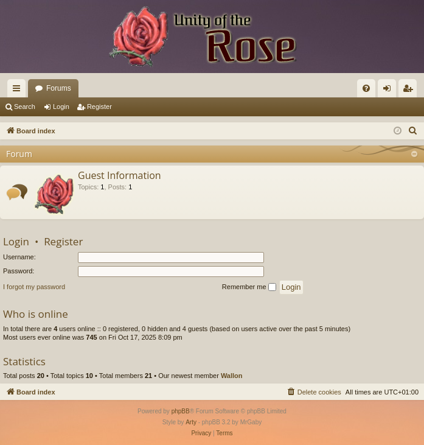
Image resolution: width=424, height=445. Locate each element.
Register (99, 106)
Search (24, 106)
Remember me (249, 287)
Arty (191, 422)
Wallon (232, 375)
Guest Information (119, 175)
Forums (58, 88)
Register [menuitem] (410, 90)
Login (61, 106)
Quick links (19, 90)
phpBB (181, 411)
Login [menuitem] (389, 90)
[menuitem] (366, 88)
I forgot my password (34, 286)
